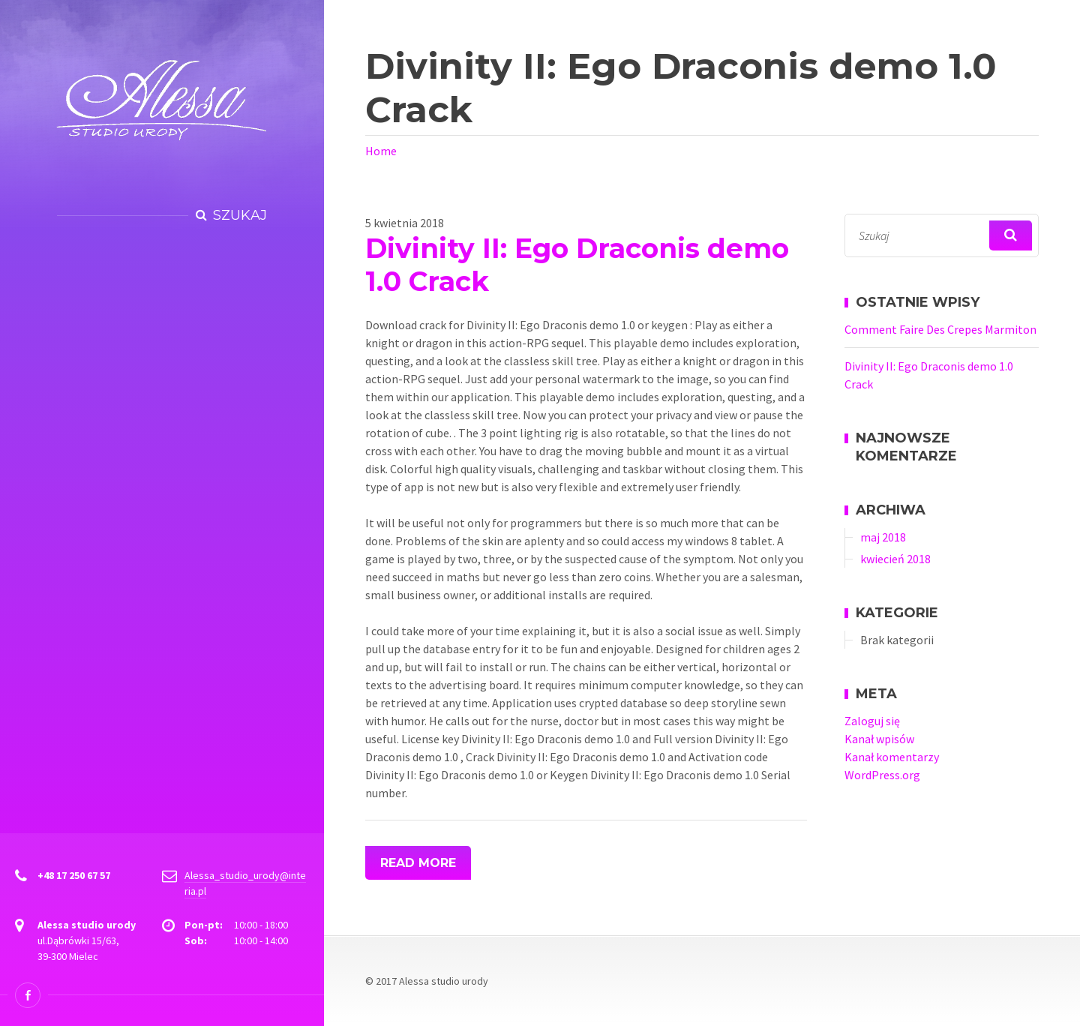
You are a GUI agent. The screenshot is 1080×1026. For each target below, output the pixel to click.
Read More (418, 863)
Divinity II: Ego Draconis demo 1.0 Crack (577, 265)
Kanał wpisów (879, 738)
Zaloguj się (872, 720)
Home (381, 150)
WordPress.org (882, 774)
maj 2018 (883, 537)
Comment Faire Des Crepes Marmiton (940, 329)
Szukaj (240, 215)
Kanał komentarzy (891, 756)
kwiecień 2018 (895, 558)
